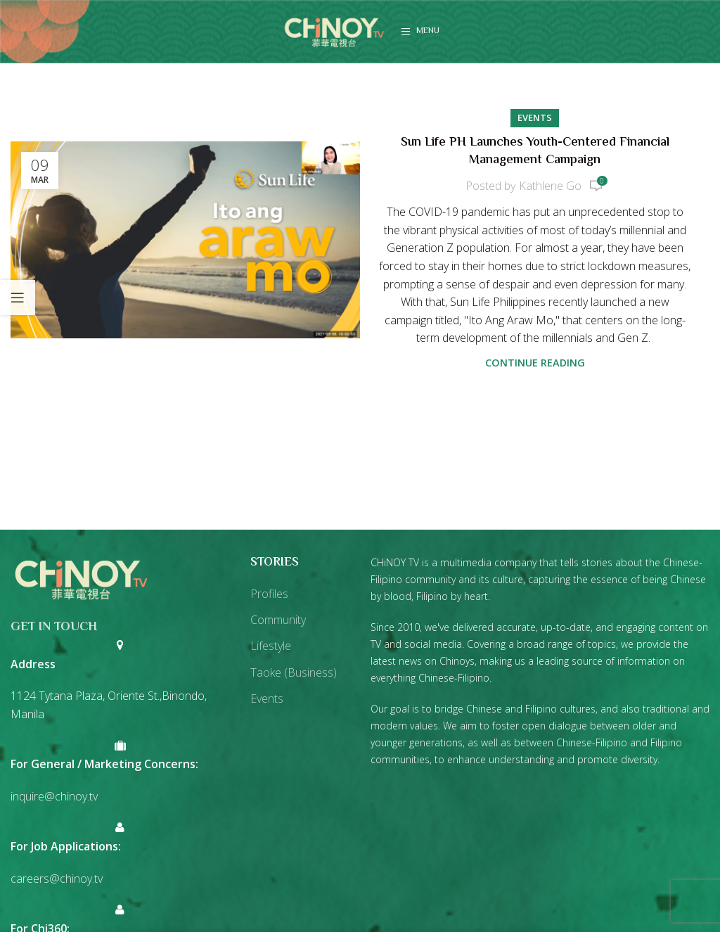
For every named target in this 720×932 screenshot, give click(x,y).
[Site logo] (334, 30)
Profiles (269, 593)
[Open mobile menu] (420, 32)
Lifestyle (270, 645)
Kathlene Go (550, 185)
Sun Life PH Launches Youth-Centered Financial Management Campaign (535, 151)
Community (278, 619)
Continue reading (535, 362)
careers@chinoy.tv (57, 878)
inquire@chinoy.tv (54, 796)
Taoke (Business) (293, 672)
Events (535, 117)
